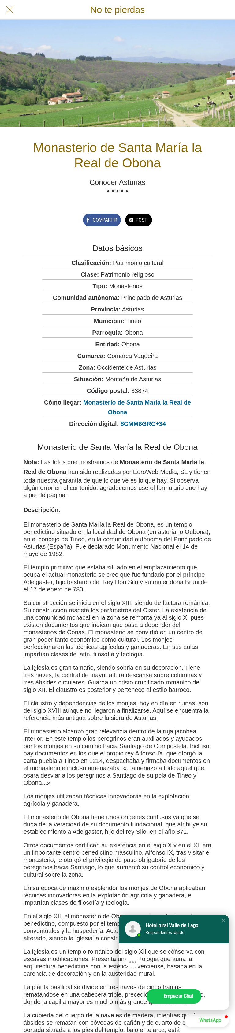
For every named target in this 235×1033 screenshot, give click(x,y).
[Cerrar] (9, 9)
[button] (223, 920)
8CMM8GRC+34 (143, 423)
